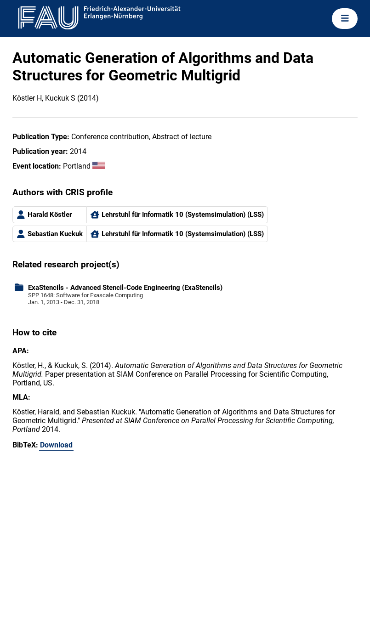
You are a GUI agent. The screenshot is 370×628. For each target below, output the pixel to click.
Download (56, 445)
